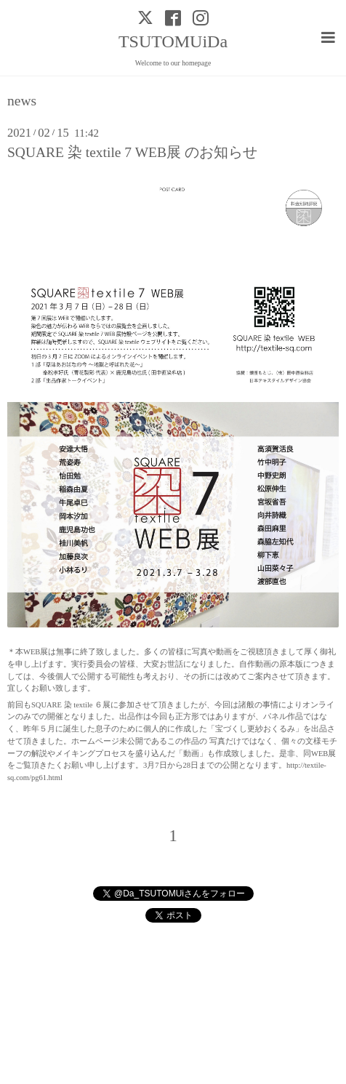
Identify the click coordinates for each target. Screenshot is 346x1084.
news (21, 101)
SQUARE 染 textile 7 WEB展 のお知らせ (132, 152)
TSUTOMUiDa (173, 41)
